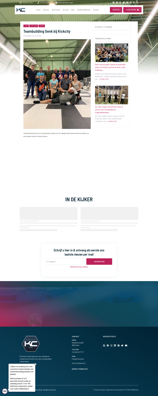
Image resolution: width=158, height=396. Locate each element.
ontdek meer (104, 79)
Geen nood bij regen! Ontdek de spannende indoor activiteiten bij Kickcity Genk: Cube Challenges (110, 67)
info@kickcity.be (78, 359)
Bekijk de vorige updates (79, 266)
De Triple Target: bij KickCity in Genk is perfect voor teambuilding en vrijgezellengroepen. (109, 110)
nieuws (42, 26)
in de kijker (33, 26)
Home (26, 26)
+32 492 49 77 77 (78, 352)
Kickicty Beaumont (79, 363)
